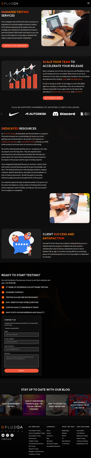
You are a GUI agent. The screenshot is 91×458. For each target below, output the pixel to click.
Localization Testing (34, 454)
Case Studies (80, 431)
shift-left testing (9, 134)
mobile (64, 79)
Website (64, 433)
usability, (4, 142)
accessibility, (66, 92)
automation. (78, 92)
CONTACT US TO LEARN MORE (15, 46)
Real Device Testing (82, 436)
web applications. (76, 79)
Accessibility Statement (53, 446)
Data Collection (66, 441)
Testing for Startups (82, 441)
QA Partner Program (52, 444)
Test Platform (80, 433)
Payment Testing (33, 449)
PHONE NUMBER (9, 339)
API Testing (32, 446)
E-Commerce (65, 444)
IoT (63, 438)
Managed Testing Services (36, 452)
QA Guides (50, 441)
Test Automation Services (36, 444)
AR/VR (64, 436)
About (48, 431)
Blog (48, 438)
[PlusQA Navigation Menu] (88, 3)
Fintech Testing (81, 438)
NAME (6, 331)
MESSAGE (7, 353)
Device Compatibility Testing (37, 433)
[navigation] (12, 427)
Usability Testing (33, 441)
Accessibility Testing (34, 436)
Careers (49, 433)
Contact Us (50, 436)
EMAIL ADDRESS (9, 346)
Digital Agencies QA (82, 444)
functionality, (56, 92)
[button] (34, 405)
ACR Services (32, 438)
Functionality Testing (35, 431)
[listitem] (34, 405)
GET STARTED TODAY (53, 98)
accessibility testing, (27, 142)
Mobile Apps (65, 431)
